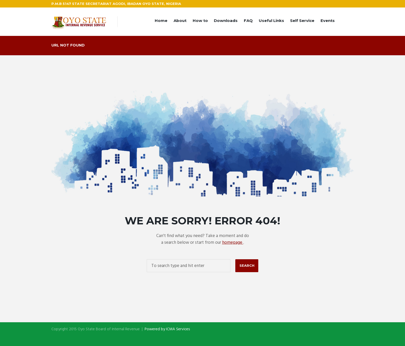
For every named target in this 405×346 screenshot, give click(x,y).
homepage (232, 242)
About (180, 20)
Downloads (226, 20)
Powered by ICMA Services (167, 329)
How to (200, 20)
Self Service (302, 20)
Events (328, 20)
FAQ (248, 20)
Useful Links (271, 20)
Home (161, 20)
